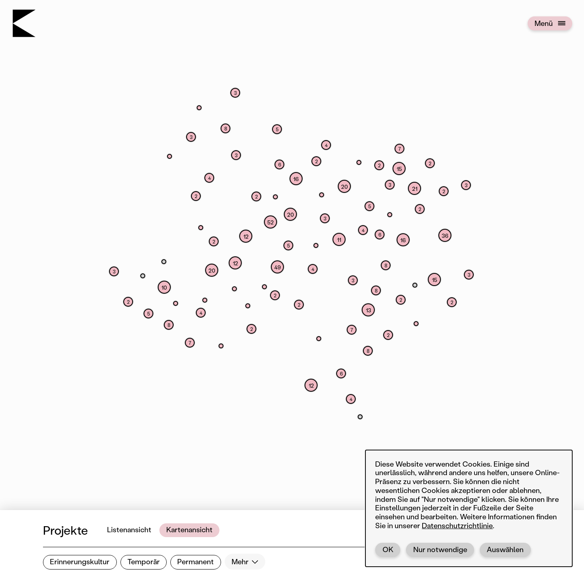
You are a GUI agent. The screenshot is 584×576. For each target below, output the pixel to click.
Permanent (195, 561)
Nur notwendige (440, 549)
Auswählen (505, 549)
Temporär (143, 561)
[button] (311, 385)
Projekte (65, 530)
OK (387, 549)
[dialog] (468, 508)
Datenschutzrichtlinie (457, 525)
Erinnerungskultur (80, 561)
